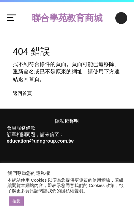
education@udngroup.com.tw (40, 140)
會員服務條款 (21, 127)
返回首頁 (22, 93)
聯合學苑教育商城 (67, 18)
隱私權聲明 (67, 121)
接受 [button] (16, 201)
